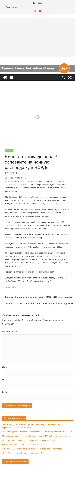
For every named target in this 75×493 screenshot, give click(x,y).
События (9, 151)
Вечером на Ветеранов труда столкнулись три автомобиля (28, 440)
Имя (4, 367)
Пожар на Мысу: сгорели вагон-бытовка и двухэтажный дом (39, 303)
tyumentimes (22, 173)
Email (4, 379)
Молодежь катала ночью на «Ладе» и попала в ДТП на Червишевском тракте (36, 436)
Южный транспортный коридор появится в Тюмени (25, 453)
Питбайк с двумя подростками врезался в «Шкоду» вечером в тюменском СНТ (37, 431)
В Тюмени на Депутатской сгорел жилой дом (22, 444)
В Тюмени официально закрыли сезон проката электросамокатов (31, 449)
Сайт (4, 392)
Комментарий (10, 331)
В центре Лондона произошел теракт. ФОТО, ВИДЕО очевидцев (37, 297)
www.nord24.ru (11, 287)
